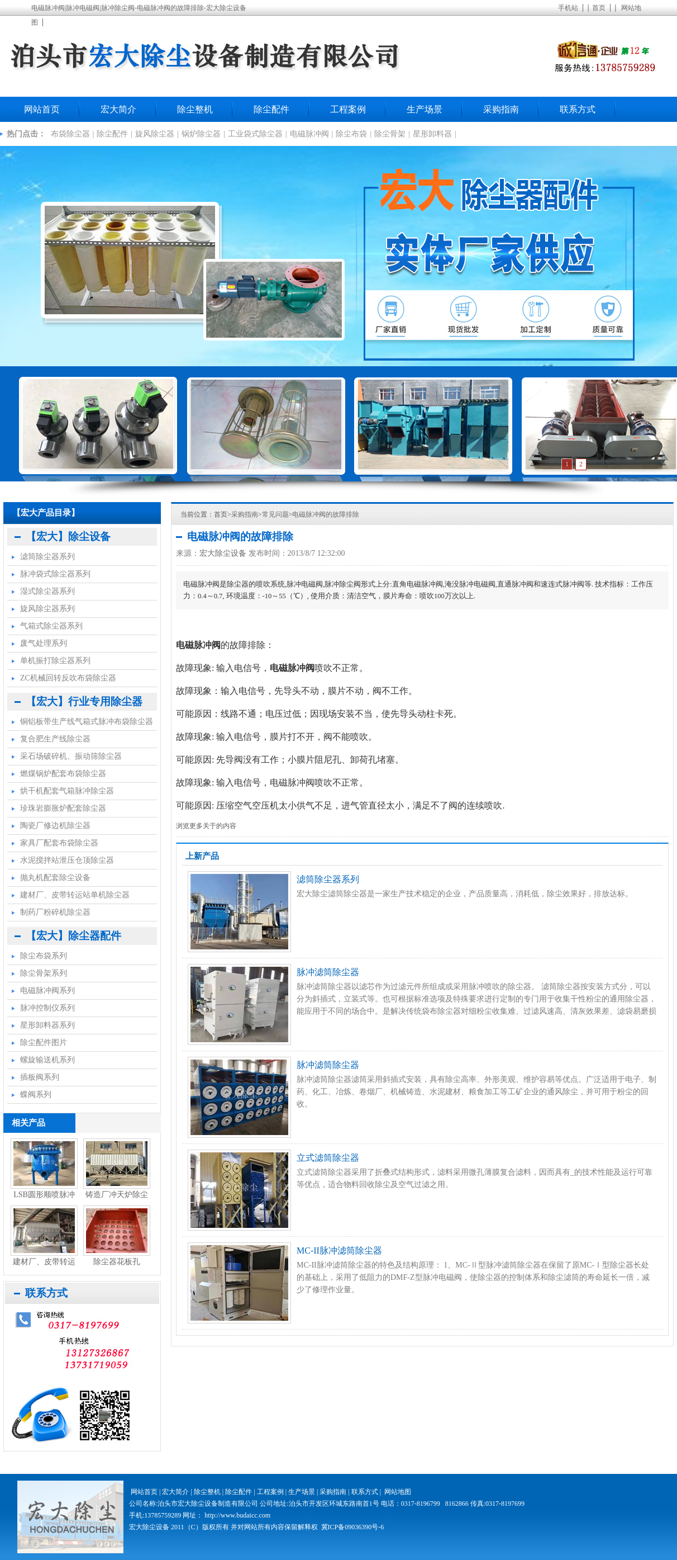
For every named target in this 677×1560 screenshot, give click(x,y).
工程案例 (348, 109)
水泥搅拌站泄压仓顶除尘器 (67, 860)
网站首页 (42, 109)
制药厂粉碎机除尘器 (55, 912)
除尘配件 (271, 109)
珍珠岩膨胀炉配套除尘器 (63, 808)
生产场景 (424, 109)
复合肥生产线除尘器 (55, 739)
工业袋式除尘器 (255, 134)
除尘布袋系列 (43, 956)
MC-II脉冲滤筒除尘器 (339, 1250)
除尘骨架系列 (43, 973)
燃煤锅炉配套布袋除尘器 (63, 773)
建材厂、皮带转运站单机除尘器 (75, 895)
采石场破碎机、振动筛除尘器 (71, 756)
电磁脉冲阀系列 (47, 990)
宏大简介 (118, 109)
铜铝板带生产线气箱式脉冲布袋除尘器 (86, 721)
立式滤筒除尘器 (328, 1157)
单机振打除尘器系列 (55, 660)
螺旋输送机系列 (47, 1060)
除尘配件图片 (43, 1042)
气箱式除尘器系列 (51, 626)
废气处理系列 (43, 643)
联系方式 (577, 109)
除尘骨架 (390, 134)
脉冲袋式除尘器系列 (55, 574)
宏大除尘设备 (222, 553)
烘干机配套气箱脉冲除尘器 (67, 791)
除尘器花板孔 (116, 1262)
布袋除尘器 (70, 134)
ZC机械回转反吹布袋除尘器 (68, 678)
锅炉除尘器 (201, 134)
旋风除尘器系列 (47, 608)
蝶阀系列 (35, 1094)
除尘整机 (195, 109)
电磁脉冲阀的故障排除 (325, 514)
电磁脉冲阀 (309, 134)
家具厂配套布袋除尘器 (59, 843)
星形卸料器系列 (47, 1025)
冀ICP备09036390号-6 (352, 1527)
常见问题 (275, 514)
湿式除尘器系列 (47, 591)
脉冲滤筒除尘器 (328, 972)
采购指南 (501, 109)
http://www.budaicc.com (237, 1515)
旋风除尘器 (154, 134)
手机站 (568, 8)
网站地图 (397, 1492)
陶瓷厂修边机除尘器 (55, 825)
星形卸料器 (432, 134)
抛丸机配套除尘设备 (55, 877)
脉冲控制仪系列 (47, 1008)
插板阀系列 (39, 1077)
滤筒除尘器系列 (328, 879)
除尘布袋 (351, 134)
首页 (599, 8)
